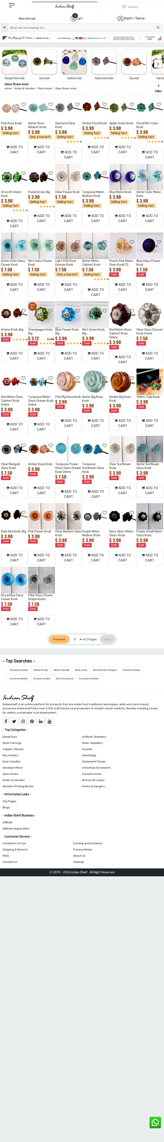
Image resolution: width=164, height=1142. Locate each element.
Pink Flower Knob (39, 531)
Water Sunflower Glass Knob (147, 466)
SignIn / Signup (134, 18)
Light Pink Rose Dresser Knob (65, 263)
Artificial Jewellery (94, 736)
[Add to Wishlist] (23, 105)
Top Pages (9, 801)
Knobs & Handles (14, 780)
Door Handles (11, 761)
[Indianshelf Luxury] (129, 6)
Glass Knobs (11, 774)
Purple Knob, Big (39, 192)
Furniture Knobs (89, 678)
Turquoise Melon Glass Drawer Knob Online (41, 400)
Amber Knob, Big (12, 329)
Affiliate (8, 822)
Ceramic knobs (92, 774)
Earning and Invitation (87, 843)
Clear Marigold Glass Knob (10, 466)
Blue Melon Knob (120, 192)
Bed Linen (81, 669)
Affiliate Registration (16, 828)
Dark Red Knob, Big (13, 531)
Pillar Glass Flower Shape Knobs (40, 597)
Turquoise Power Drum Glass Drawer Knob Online (68, 468)
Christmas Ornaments (96, 767)
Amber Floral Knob (94, 123)
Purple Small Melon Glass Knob (149, 533)
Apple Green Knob (121, 123)
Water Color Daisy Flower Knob (13, 263)
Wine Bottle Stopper (105, 669)
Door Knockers (65, 678)
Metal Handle (62, 669)
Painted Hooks (131, 669)
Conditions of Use (14, 843)
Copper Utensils (13, 749)
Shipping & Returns (15, 849)
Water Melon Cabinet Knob (91, 263)
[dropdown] (4, 27)
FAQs (6, 855)
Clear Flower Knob (67, 192)
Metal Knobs (41, 669)
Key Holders (10, 755)
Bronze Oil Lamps (93, 780)
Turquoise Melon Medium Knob (93, 194)
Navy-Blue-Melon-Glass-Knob (122, 533)
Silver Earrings (12, 743)
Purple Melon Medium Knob (91, 533)
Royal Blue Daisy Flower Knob (12, 597)
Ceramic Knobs (19, 669)
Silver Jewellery (92, 743)
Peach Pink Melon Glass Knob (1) (121, 263)
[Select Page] (76, 639)
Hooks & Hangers (93, 786)
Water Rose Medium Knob (37, 125)
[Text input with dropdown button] (85, 27)
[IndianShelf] (64, 6)
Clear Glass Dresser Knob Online (149, 331)
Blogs (6, 807)
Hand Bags (89, 755)
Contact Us (10, 861)
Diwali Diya (10, 736)
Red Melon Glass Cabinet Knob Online (120, 333)
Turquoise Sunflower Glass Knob (93, 468)
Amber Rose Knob (40, 464)
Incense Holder (19, 678)
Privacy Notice (82, 849)
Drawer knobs (42, 678)
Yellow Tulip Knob (148, 397)
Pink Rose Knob (11, 123)
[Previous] (59, 639)
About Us (79, 855)
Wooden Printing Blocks (18, 786)
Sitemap (78, 861)
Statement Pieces (94, 761)
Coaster (87, 749)
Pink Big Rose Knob (68, 397)
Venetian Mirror (13, 767)
